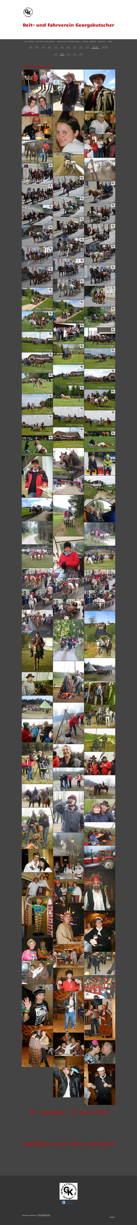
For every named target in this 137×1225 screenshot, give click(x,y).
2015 (56, 54)
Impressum (25, 1215)
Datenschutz (32, 1215)
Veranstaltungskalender (69, 42)
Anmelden (112, 1217)
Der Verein (29, 42)
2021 (55, 47)
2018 (74, 47)
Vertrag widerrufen (44, 1215)
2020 (62, 47)
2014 (62, 54)
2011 (81, 54)
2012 (74, 54)
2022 (49, 47)
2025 (30, 47)
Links (110, 42)
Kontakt (102, 42)
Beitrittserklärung (45, 42)
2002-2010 (105, 47)
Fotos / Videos (89, 42)
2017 (81, 47)
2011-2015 (95, 47)
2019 (68, 47)
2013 (68, 54)
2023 (43, 47)
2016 (87, 47)
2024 (37, 47)
